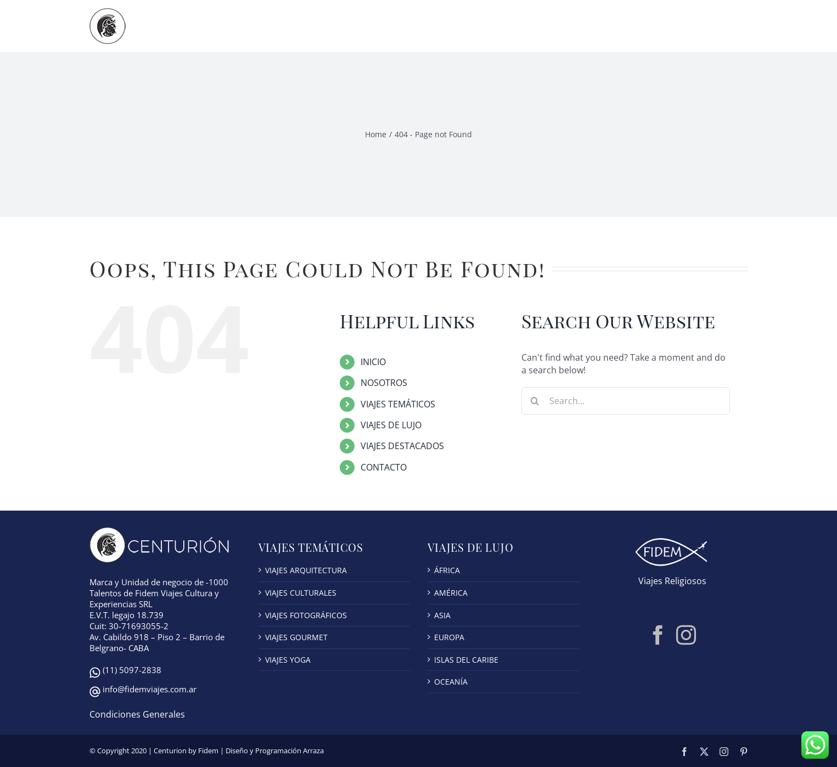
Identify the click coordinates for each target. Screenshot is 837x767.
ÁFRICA (447, 570)
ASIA (442, 615)
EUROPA (449, 637)
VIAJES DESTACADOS (402, 446)
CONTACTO (384, 467)
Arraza (313, 750)
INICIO (373, 362)
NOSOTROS (384, 383)
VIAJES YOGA (288, 659)
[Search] (535, 401)
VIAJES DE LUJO (391, 425)
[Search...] (625, 401)
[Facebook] (658, 635)
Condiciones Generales (137, 714)
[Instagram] (686, 635)
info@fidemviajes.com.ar (149, 689)
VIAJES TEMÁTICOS (398, 404)
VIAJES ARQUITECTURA (306, 570)
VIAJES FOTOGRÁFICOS (306, 615)
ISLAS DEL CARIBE (466, 659)
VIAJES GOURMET (296, 637)
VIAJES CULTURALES (300, 592)
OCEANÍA (451, 681)
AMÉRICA (451, 592)
